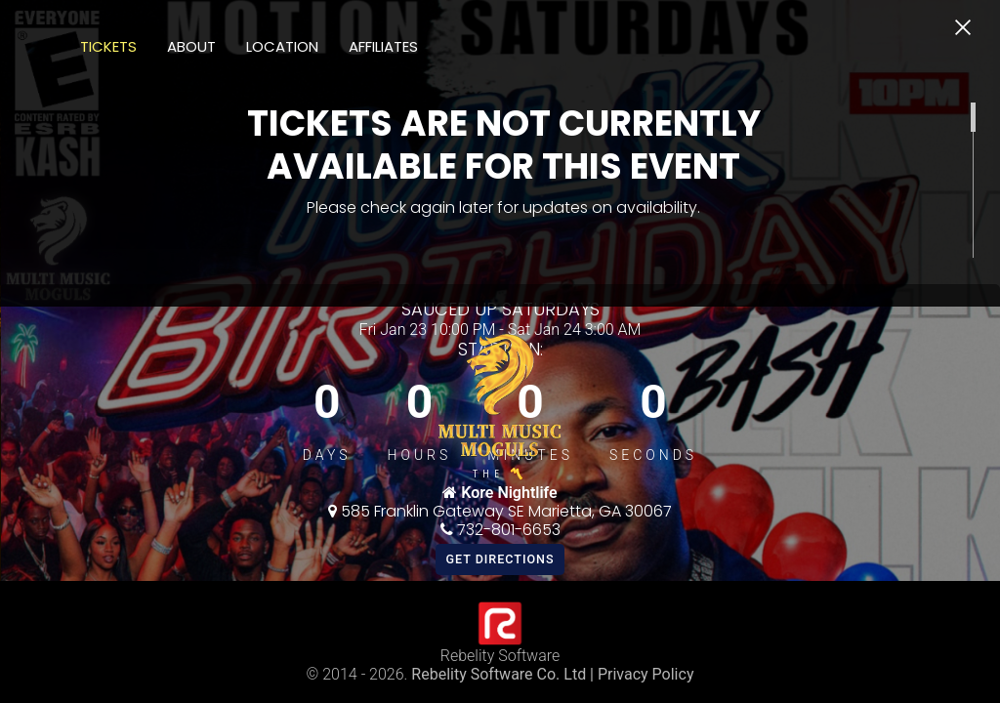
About (191, 46)
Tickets (108, 46)
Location (282, 46)
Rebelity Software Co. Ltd (498, 674)
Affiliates (383, 46)
